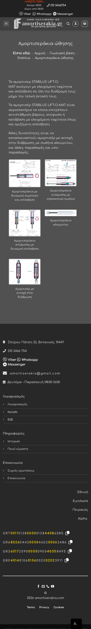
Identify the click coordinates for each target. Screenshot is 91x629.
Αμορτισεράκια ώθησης (54, 58)
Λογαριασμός (17, 404)
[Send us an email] (43, 586)
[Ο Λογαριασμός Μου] (75, 24)
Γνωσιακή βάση (62, 53)
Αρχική (40, 53)
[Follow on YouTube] (52, 586)
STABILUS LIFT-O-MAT (49, 105)
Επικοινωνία (16, 478)
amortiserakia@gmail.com (31, 373)
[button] (6, 24)
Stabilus (23, 58)
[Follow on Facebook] (38, 586)
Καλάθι (13, 412)
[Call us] (47, 586)
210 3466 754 (15, 351)
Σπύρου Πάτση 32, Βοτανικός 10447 (33, 342)
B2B (10, 419)
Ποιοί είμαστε (18, 448)
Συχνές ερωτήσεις (21, 470)
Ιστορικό (14, 441)
